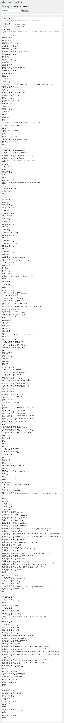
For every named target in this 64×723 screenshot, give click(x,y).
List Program (25, 10)
